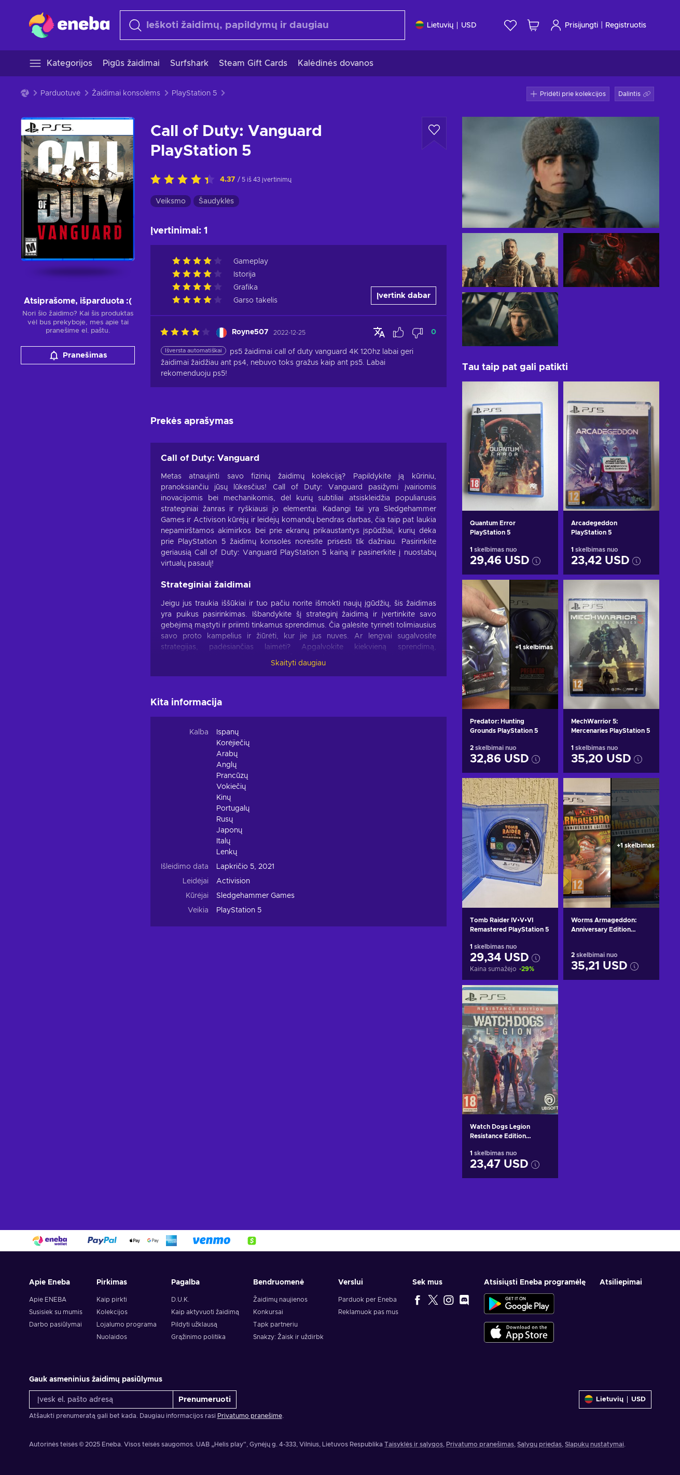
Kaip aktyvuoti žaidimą (205, 1312)
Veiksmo (171, 201)
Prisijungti (574, 25)
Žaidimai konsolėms (126, 93)
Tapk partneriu (275, 1324)
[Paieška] (262, 25)
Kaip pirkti (111, 1299)
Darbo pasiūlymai (55, 1324)
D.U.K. (180, 1299)
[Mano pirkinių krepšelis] (533, 25)
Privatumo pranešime (249, 1416)
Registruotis (625, 25)
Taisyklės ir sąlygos (413, 1444)
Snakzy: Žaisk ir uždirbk (288, 1337)
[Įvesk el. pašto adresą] (101, 1399)
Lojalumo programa (126, 1324)
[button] (634, 94)
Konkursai (268, 1312)
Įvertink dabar (404, 295)
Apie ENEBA (47, 1299)
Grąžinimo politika (198, 1337)
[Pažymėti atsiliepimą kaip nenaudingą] (417, 333)
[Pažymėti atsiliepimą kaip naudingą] (398, 333)
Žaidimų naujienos (280, 1299)
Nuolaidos (111, 1337)
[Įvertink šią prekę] (185, 180)
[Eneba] (69, 24)
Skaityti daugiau (298, 663)
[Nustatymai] (446, 25)
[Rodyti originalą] (379, 332)
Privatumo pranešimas (480, 1444)
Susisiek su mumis (55, 1312)
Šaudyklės (216, 201)
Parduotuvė (60, 93)
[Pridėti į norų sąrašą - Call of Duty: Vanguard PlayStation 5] (434, 133)
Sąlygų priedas (539, 1444)
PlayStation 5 (194, 93)
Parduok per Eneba (367, 1299)
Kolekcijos (112, 1312)
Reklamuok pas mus (368, 1312)
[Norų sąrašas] (510, 25)
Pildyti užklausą (194, 1324)
